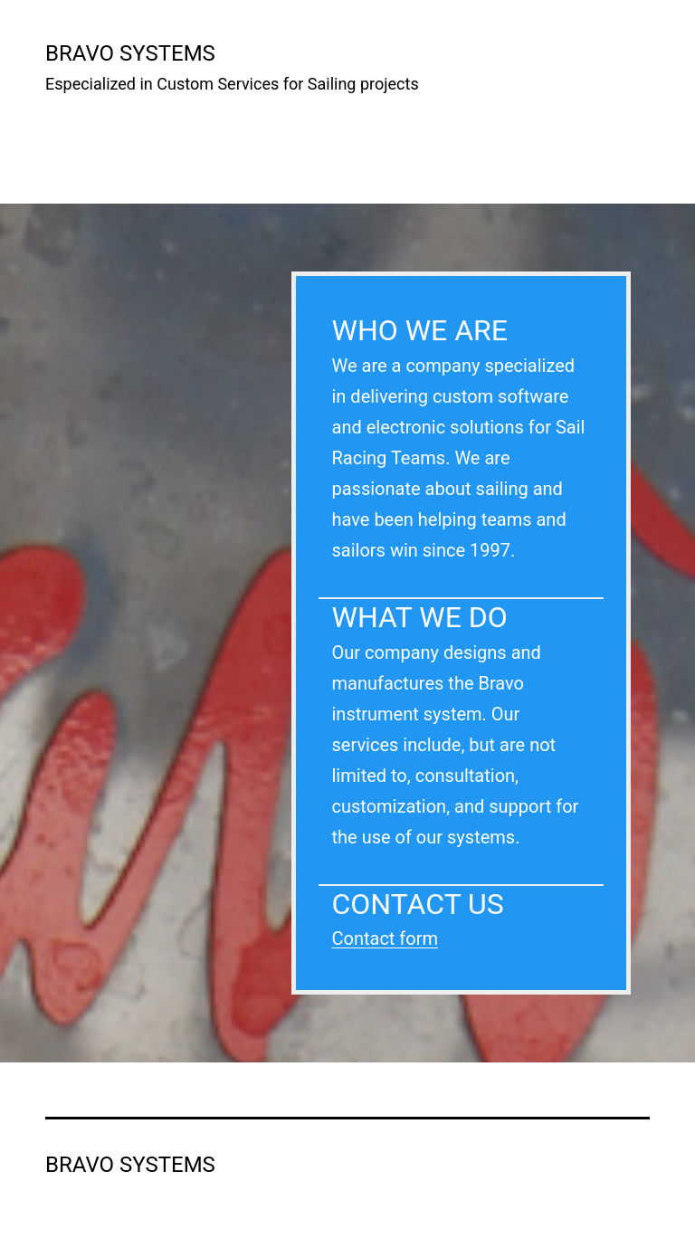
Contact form (385, 938)
